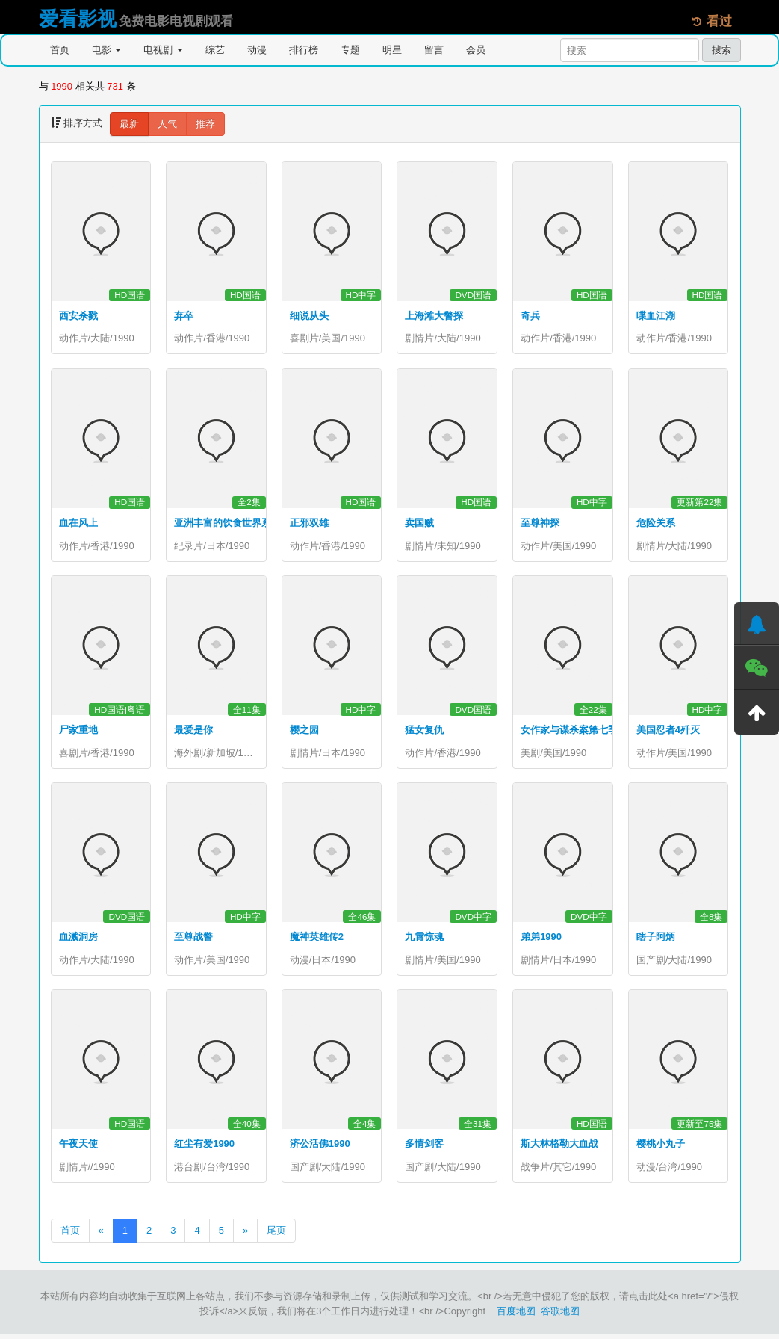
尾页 (276, 1235)
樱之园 (304, 731)
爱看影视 (78, 18)
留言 (434, 49)
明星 (392, 49)
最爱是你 (193, 731)
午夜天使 (78, 1148)
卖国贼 (419, 524)
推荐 (205, 123)
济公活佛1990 (320, 1148)
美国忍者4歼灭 (668, 731)
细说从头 (309, 315)
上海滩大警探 (434, 315)
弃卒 (183, 315)
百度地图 (516, 1316)
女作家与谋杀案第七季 (569, 731)
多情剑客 (424, 1148)
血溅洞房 (78, 940)
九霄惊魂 (424, 940)
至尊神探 (540, 524)
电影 (107, 49)
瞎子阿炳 (655, 940)
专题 (350, 49)
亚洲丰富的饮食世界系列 (227, 524)
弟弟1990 (541, 940)
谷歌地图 (560, 1316)
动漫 (257, 49)
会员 (475, 49)
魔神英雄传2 (317, 940)
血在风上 (78, 524)
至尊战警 (193, 940)
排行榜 (303, 49)
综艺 (215, 49)
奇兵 (530, 315)
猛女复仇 (424, 731)
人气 (167, 123)
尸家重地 (78, 731)
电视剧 (163, 49)
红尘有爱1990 (204, 1148)
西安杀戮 (78, 315)
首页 (59, 49)
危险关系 (655, 524)
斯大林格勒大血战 (559, 1148)
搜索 (721, 49)
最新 (129, 123)
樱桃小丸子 (660, 1148)
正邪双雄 (309, 524)
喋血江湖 (655, 315)
